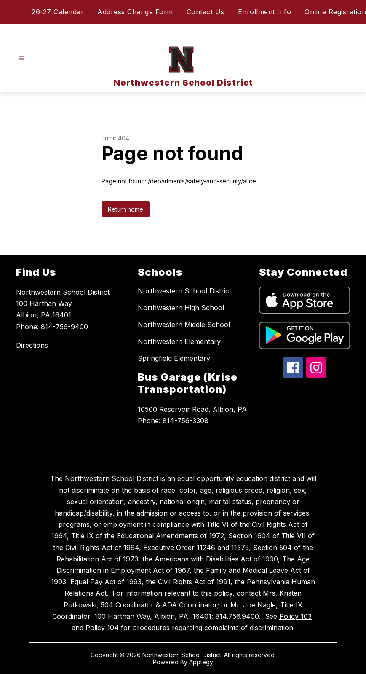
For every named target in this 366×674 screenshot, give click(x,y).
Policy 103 (295, 616)
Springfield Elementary (174, 358)
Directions (32, 345)
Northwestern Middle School (184, 324)
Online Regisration (335, 12)
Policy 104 (102, 627)
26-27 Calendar (58, 12)
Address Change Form (135, 12)
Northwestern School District (184, 291)
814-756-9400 (64, 326)
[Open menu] (22, 58)
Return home (125, 209)
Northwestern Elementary (179, 341)
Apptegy (201, 662)
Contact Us (205, 12)
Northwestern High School (181, 307)
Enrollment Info (264, 12)
